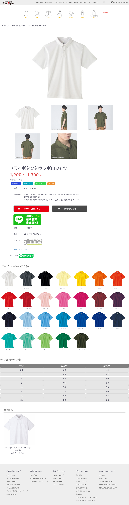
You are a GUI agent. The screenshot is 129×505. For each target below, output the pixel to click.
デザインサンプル (81, 481)
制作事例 (79, 494)
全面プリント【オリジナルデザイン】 (86, 497)
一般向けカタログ (58, 475)
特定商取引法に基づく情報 (107, 484)
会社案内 (102, 475)
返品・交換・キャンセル (13, 484)
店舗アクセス (103, 478)
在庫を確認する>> (21, 249)
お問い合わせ (84, 2)
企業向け (22, 25)
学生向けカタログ (58, 478)
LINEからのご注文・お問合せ (39, 481)
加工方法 (79, 475)
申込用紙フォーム (58, 481)
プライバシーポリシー (105, 481)
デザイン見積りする (32, 209)
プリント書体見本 (81, 478)
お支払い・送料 (11, 481)
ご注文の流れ (59, 2)
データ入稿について (12, 488)
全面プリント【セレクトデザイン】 (85, 500)
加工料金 (48, 2)
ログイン (95, 2)
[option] (64, 68)
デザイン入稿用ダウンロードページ (17, 491)
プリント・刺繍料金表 (12, 478)
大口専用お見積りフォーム (38, 478)
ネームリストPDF (58, 484)
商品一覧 (39, 2)
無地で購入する (70, 209)
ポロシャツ (15, 25)
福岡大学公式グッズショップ (108, 488)
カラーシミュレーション (83, 491)
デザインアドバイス (82, 488)
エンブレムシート (81, 484)
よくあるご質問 (72, 2)
